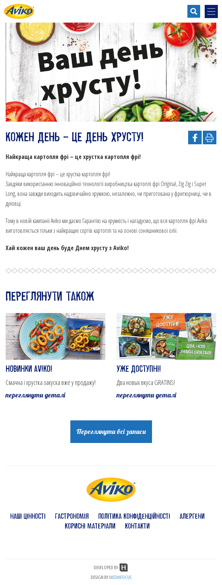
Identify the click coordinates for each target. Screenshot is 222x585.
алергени (192, 516)
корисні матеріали (90, 525)
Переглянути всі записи (111, 431)
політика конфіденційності (134, 516)
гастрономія (72, 516)
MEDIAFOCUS (120, 577)
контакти (137, 525)
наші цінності (28, 516)
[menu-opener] (211, 11)
